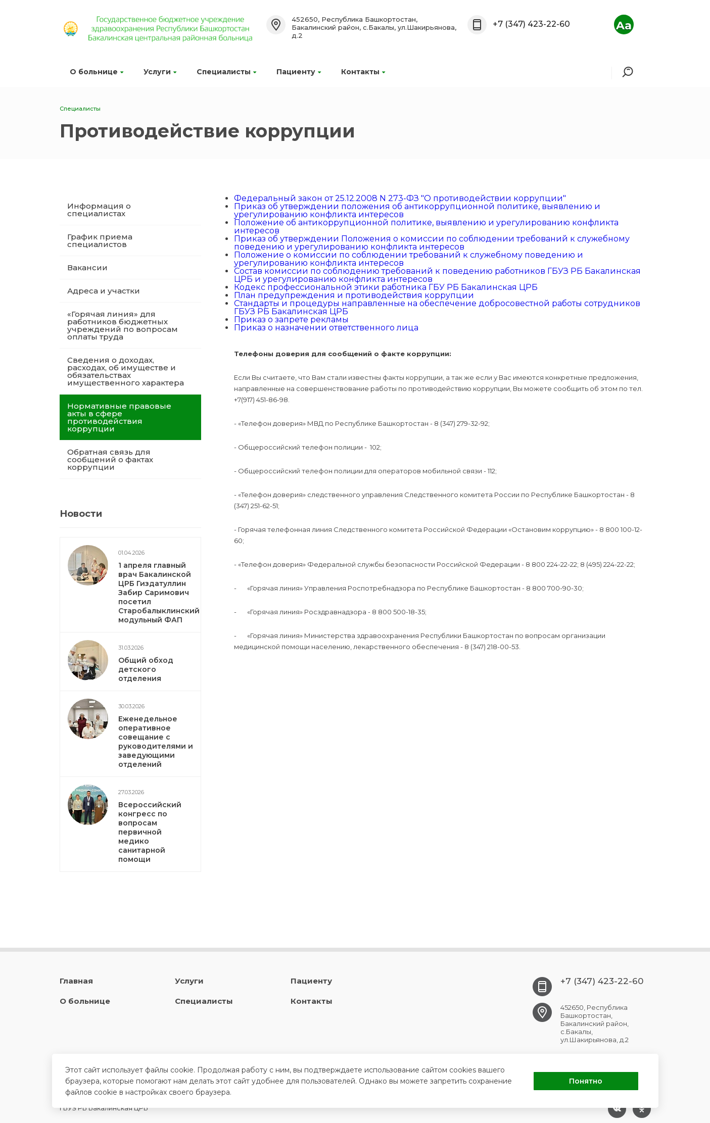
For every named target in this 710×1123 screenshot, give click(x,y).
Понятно (585, 1081)
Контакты (363, 71)
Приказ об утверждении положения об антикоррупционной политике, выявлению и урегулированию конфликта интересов (417, 210)
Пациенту (298, 71)
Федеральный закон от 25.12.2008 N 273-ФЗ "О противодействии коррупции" (400, 198)
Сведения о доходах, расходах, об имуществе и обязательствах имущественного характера (125, 371)
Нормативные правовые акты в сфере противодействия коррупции (119, 417)
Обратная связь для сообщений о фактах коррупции (110, 459)
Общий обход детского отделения (145, 669)
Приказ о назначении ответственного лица (326, 327)
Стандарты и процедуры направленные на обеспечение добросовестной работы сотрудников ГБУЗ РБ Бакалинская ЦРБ (437, 307)
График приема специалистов (99, 240)
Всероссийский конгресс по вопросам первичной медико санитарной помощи (149, 832)
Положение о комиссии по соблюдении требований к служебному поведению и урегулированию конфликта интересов (408, 259)
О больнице (96, 71)
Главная (76, 981)
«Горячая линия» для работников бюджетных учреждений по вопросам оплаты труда (122, 325)
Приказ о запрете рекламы (291, 319)
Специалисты (226, 71)
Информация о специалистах (99, 209)
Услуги (160, 71)
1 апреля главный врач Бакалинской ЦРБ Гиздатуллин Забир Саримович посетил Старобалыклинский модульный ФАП (159, 592)
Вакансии (87, 267)
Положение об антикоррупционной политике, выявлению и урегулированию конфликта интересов (426, 226)
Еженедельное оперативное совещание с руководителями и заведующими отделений (155, 741)
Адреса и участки (103, 291)
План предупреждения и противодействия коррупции (354, 295)
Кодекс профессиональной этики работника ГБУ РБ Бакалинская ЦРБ (386, 287)
